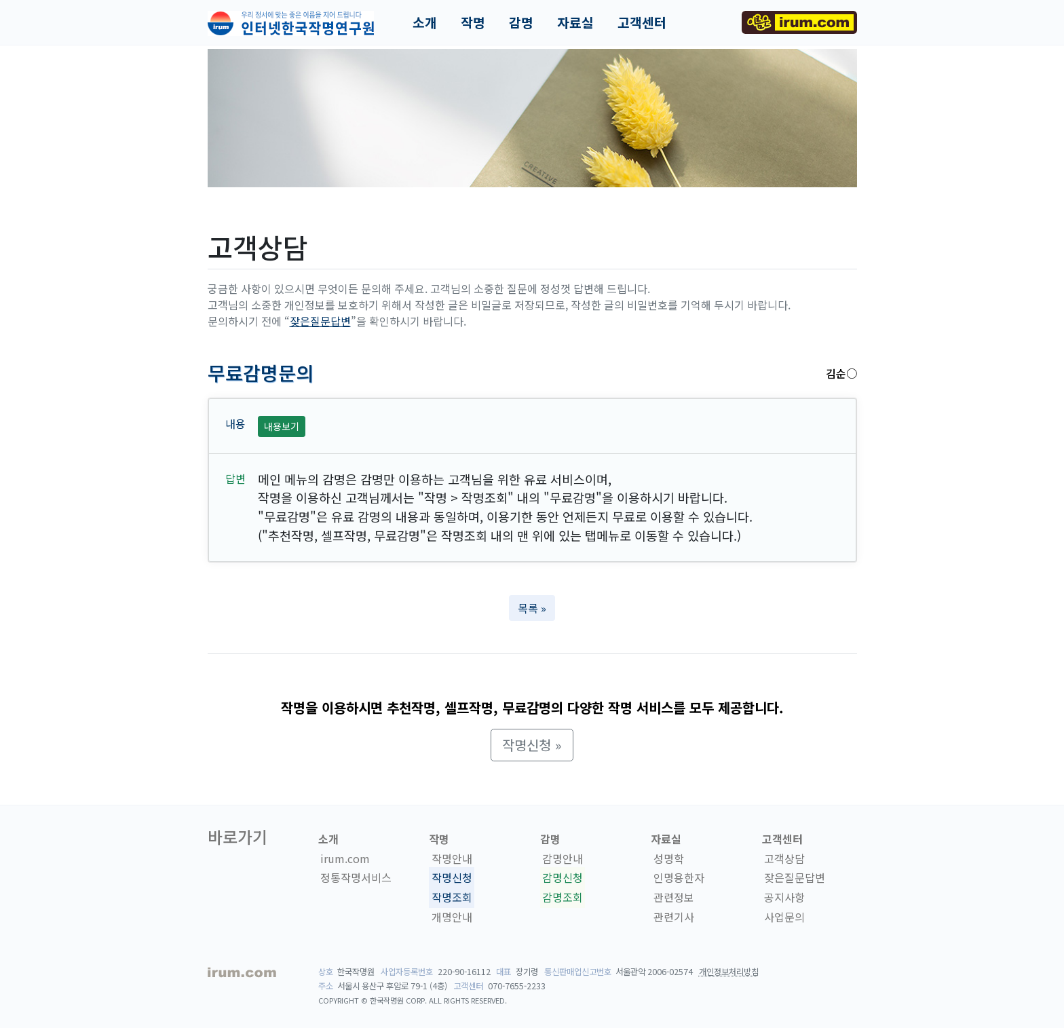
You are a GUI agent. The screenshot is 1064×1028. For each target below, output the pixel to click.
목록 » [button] (532, 608)
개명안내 (452, 917)
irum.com (345, 858)
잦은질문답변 (320, 321)
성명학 (668, 858)
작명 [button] (473, 22)
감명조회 (562, 897)
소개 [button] (425, 22)
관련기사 (673, 917)
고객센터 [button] (642, 22)
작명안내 (452, 858)
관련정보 (673, 897)
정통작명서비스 (356, 878)
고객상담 (784, 858)
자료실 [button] (575, 22)
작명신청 (452, 878)
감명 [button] (521, 22)
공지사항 (784, 897)
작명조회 (452, 897)
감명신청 (562, 878)
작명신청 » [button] (532, 745)
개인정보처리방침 (729, 972)
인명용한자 (678, 878)
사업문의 (784, 917)
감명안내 (562, 858)
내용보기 (281, 426)
